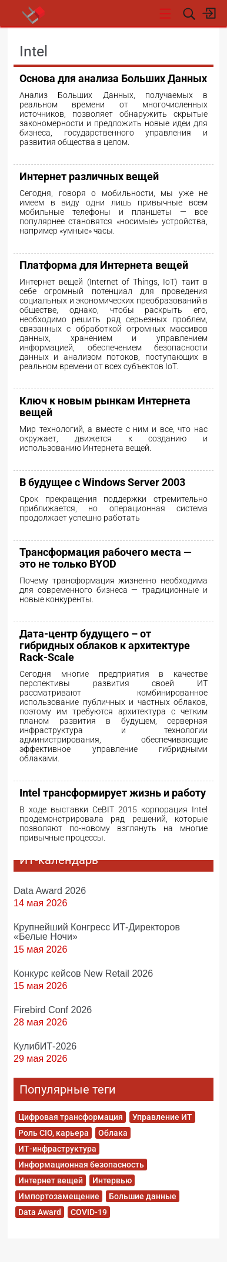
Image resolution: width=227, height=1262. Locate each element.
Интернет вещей (50, 1180)
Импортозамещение (58, 1196)
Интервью (112, 1180)
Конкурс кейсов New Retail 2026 (83, 973)
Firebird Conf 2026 (53, 1009)
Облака (113, 1133)
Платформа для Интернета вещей (103, 265)
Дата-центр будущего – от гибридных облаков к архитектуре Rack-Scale (104, 645)
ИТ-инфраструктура (57, 1148)
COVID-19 (89, 1212)
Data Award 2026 (50, 890)
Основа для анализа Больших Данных (113, 78)
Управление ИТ (162, 1117)
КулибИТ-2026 (45, 1046)
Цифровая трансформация (70, 1117)
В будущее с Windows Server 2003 (102, 482)
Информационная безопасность (81, 1164)
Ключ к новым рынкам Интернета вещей (105, 406)
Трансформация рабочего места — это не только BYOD (105, 558)
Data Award (39, 1212)
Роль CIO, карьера (53, 1133)
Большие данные (142, 1196)
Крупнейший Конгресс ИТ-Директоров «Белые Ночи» (97, 932)
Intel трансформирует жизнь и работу (112, 793)
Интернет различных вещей (89, 176)
